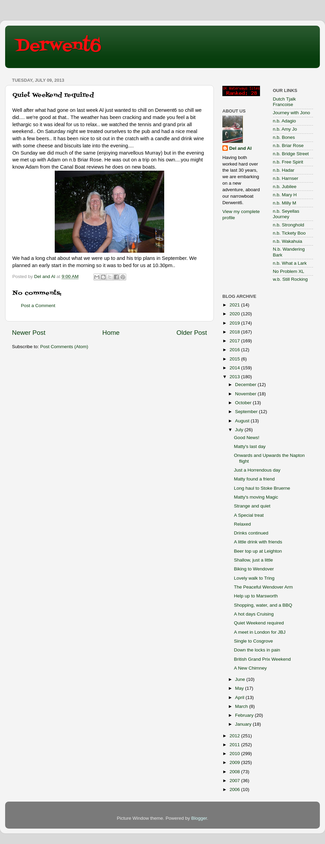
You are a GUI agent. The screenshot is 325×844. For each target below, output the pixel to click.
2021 (235, 304)
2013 (235, 376)
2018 (235, 331)
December (246, 384)
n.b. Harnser (285, 178)
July (240, 429)
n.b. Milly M (284, 203)
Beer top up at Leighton (258, 551)
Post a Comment (38, 305)
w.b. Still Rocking (290, 279)
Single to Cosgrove (253, 641)
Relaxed (242, 524)
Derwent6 (58, 46)
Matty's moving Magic (256, 497)
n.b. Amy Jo (285, 129)
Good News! (246, 437)
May (240, 688)
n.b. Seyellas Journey (286, 214)
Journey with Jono (291, 112)
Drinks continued (251, 533)
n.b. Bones (284, 137)
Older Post (192, 332)
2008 (235, 771)
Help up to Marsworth (256, 595)
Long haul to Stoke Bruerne (262, 488)
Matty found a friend (254, 479)
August (243, 420)
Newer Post (29, 332)
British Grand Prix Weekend (262, 659)
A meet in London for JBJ (260, 632)
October (244, 402)
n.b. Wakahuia (287, 241)
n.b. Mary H (285, 194)
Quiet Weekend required (259, 622)
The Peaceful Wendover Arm (263, 587)
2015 (235, 358)
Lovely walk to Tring (254, 578)
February (245, 715)
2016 (235, 349)
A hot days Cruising (254, 614)
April (240, 697)
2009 (235, 762)
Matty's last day (250, 446)
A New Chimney (250, 668)
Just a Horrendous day (257, 470)
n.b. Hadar (284, 170)
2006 (235, 789)
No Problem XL (288, 271)
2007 (235, 780)
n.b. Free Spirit (288, 161)
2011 (235, 744)
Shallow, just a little (253, 560)
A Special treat (249, 515)
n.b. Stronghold (288, 224)
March (242, 706)
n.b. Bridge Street (291, 153)
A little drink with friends (258, 541)
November (246, 393)
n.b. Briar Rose (288, 145)
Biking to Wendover (254, 568)
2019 (235, 323)
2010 (235, 753)
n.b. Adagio (284, 120)
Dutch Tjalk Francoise (284, 101)
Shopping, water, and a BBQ (263, 605)
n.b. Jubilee (285, 186)
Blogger (199, 818)
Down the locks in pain (257, 649)
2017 (235, 340)
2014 (235, 367)
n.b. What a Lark (290, 263)
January (244, 724)
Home (110, 332)
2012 (235, 735)
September (247, 411)
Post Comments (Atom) (64, 346)
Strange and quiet (252, 506)
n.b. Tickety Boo (289, 233)
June (240, 679)
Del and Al (240, 148)
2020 (235, 313)
